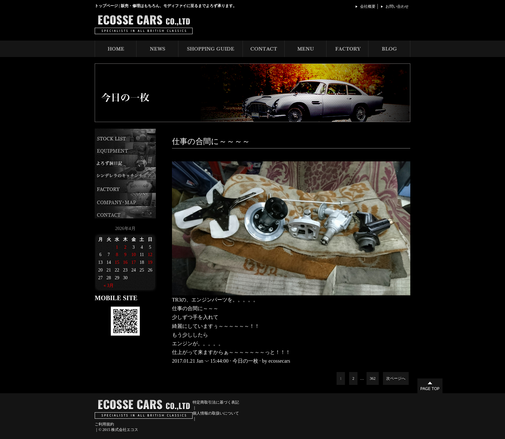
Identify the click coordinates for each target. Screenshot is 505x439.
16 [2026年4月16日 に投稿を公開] (125, 262)
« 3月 (109, 285)
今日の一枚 (245, 361)
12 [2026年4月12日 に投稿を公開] (150, 254)
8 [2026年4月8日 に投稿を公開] (117, 254)
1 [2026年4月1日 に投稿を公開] (117, 247)
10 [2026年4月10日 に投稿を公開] (133, 254)
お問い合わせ (397, 6)
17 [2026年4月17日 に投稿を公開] (133, 262)
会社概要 (368, 6)
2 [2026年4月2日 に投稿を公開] (125, 247)
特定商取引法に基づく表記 (216, 402)
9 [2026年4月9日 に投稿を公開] (125, 254)
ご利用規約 (104, 424)
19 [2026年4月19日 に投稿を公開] (150, 262)
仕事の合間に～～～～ (211, 141)
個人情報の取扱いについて (216, 413)
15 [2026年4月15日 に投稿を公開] (117, 262)
